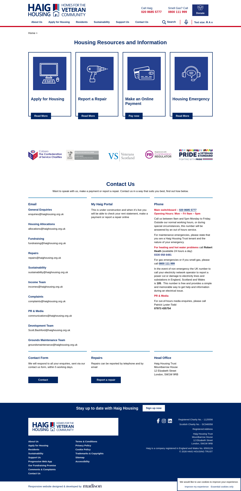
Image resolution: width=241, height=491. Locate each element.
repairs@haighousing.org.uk (44, 258)
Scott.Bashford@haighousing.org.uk (49, 330)
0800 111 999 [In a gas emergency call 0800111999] (177, 12)
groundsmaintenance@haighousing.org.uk (52, 345)
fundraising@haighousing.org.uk (47, 243)
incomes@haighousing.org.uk (45, 287)
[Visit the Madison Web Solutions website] (65, 486)
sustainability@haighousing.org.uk (48, 272)
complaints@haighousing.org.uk (46, 301)
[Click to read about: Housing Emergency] (191, 74)
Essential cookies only (222, 486)
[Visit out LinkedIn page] (170, 421)
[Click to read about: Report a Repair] (97, 74)
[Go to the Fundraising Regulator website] (158, 155)
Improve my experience (197, 486)
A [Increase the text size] (207, 22)
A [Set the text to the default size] (210, 22)
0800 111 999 (167, 264)
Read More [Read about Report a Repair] (88, 116)
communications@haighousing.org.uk (50, 316)
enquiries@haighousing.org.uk (46, 214)
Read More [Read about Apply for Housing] (41, 116)
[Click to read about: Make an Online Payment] (144, 74)
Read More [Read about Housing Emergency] (182, 116)
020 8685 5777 (187, 210)
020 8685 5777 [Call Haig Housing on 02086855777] (151, 12)
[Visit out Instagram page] (164, 421)
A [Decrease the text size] (212, 23)
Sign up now (154, 408)
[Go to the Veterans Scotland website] (120, 155)
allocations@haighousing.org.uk (46, 229)
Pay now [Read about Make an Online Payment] (134, 116)
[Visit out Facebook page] (158, 421)
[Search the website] (169, 22)
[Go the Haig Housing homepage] (56, 10)
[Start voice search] (186, 22)
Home (31, 33)
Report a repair (106, 380)
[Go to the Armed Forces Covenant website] (83, 155)
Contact (43, 380)
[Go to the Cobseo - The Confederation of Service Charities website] (45, 155)
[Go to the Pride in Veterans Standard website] (196, 155)
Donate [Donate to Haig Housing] (200, 10)
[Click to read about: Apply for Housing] (49, 74)
